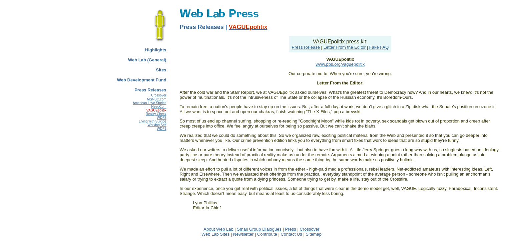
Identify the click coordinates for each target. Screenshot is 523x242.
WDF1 (161, 129)
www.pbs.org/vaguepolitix (340, 64)
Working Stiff (156, 125)
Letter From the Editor (345, 47)
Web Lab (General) (147, 59)
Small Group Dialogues (259, 229)
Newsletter (243, 234)
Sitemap (314, 234)
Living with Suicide (152, 121)
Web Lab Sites (215, 234)
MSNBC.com (156, 99)
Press (290, 229)
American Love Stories (149, 103)
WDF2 (161, 117)
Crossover (158, 95)
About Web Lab (218, 229)
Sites (161, 69)
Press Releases (150, 89)
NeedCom (158, 106)
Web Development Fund (141, 79)
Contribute (267, 234)
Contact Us (291, 234)
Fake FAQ (379, 47)
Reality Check (156, 114)
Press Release (306, 47)
